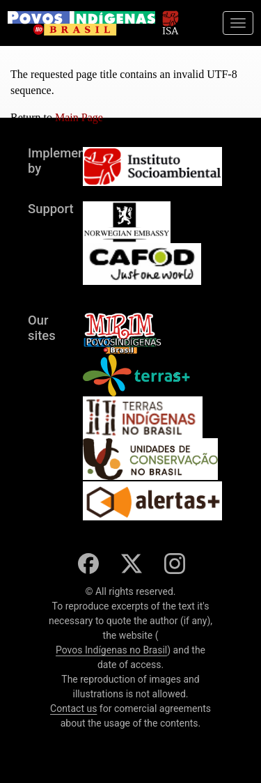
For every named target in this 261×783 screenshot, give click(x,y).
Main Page (79, 117)
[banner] (81, 23)
